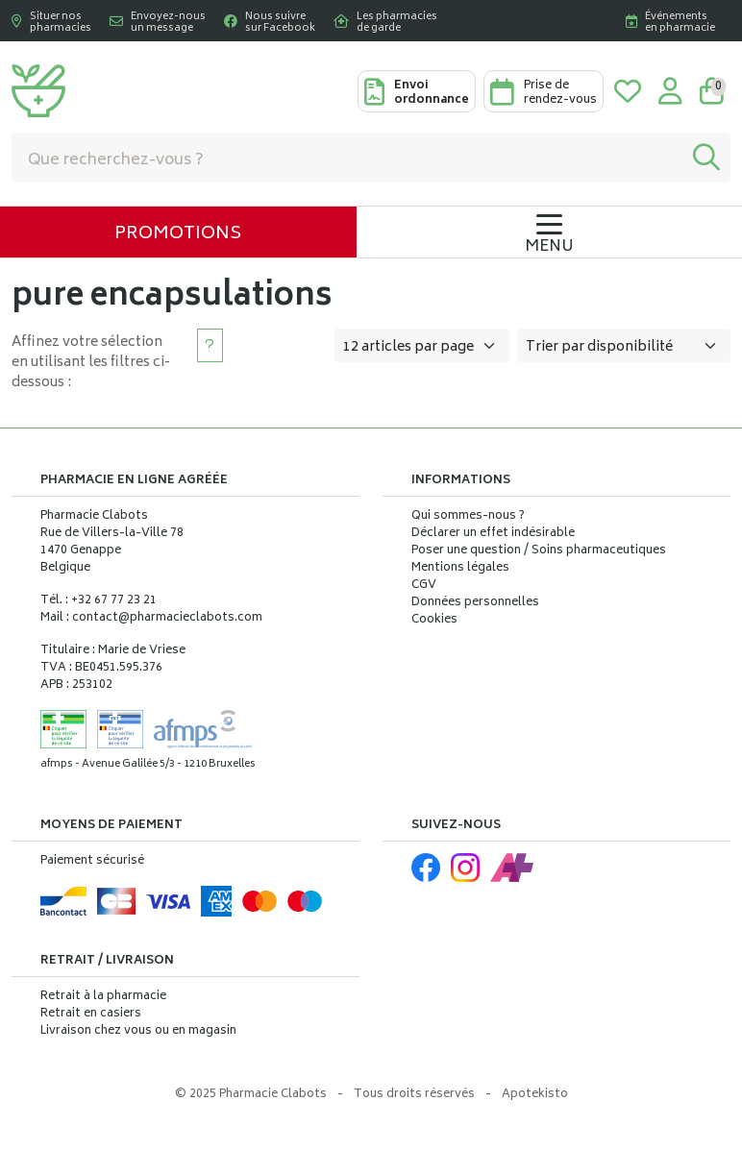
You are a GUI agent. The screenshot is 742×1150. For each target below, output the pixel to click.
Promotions (177, 234)
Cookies (434, 620)
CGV (423, 586)
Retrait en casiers (90, 1014)
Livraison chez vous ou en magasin (138, 1031)
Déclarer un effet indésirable (493, 534)
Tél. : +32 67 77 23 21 (98, 601)
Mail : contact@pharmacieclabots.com (151, 618)
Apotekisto (535, 1095)
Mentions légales (460, 569)
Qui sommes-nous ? (468, 517)
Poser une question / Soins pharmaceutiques (538, 551)
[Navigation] (549, 232)
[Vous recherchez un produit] (347, 158)
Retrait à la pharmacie (103, 997)
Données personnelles (475, 603)
